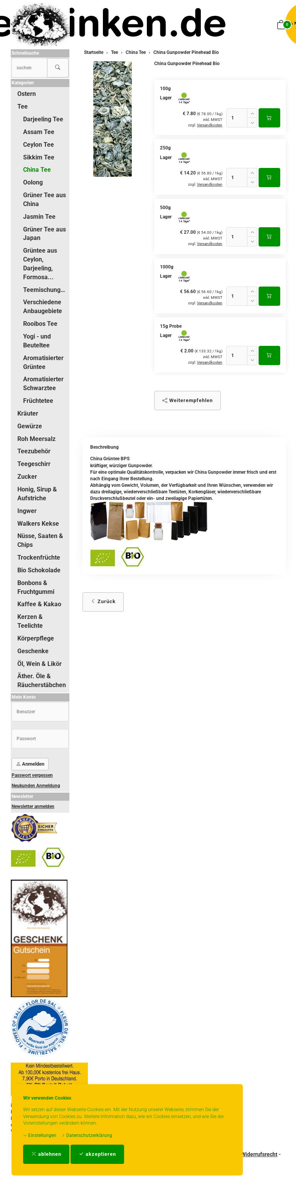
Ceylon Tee (38, 144)
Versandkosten (209, 125)
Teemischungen (45, 289)
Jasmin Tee (39, 216)
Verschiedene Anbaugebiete (42, 306)
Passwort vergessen (32, 775)
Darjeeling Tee (43, 119)
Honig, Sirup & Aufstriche (37, 494)
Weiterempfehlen (187, 400)
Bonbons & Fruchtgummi (35, 587)
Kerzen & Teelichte (30, 621)
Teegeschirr (33, 464)
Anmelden (30, 764)
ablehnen (46, 1154)
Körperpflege (35, 638)
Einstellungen (39, 1135)
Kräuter (27, 413)
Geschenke (33, 651)
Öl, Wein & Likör (39, 663)
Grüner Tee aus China (44, 199)
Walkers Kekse (38, 523)
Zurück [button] (103, 601)
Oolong (33, 182)
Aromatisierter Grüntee (43, 362)
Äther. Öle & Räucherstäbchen (41, 680)
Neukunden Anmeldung (36, 785)
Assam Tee (38, 132)
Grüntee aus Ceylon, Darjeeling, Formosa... (40, 264)
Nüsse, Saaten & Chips (40, 540)
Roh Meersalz (36, 439)
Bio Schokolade (39, 570)
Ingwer (27, 511)
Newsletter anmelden (33, 806)
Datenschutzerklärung (86, 1135)
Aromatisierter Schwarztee (43, 384)
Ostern (26, 93)
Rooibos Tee (40, 323)
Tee (22, 106)
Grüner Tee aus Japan (44, 234)
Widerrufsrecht (259, 1154)
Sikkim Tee (38, 157)
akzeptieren (97, 1154)
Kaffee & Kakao (39, 604)
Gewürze (29, 426)
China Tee (37, 169)
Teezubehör (33, 451)
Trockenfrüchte (38, 557)
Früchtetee (38, 400)
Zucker (27, 476)
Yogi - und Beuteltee (37, 341)
